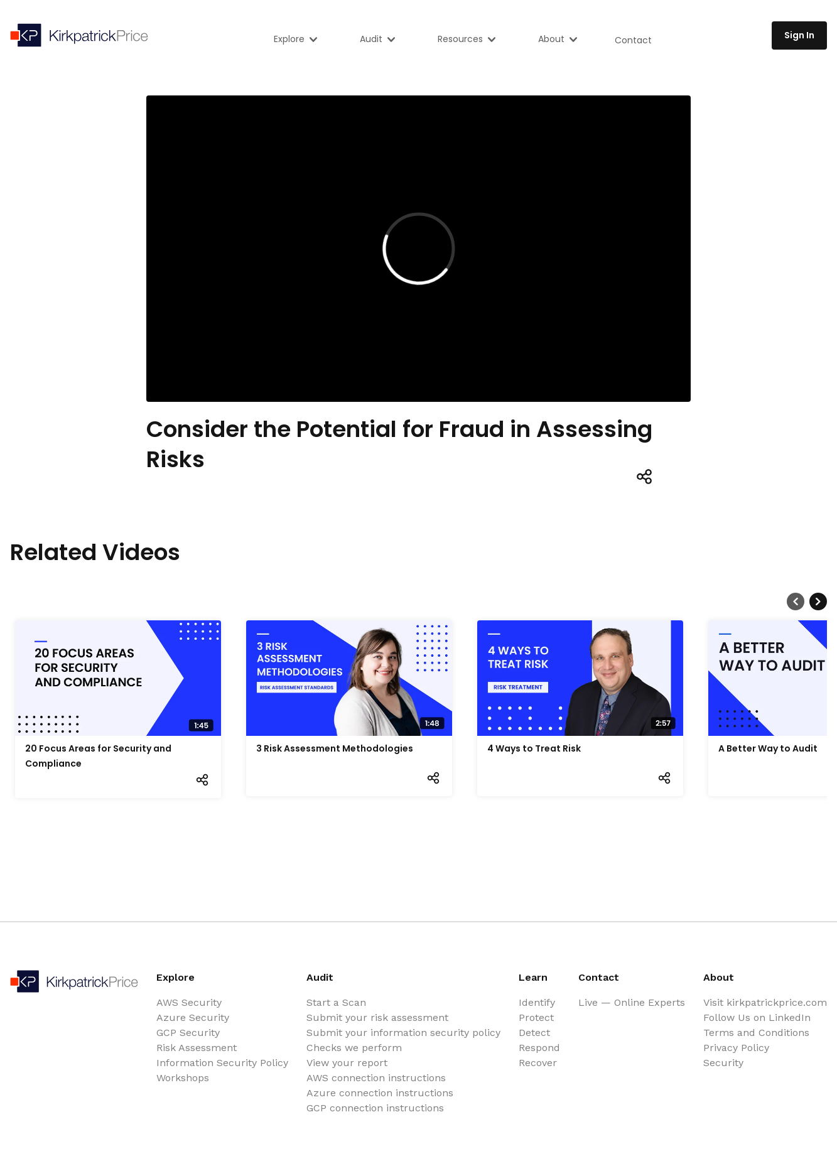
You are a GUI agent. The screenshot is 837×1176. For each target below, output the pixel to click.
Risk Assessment (196, 1048)
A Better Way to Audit (768, 748)
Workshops (182, 1078)
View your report (346, 1063)
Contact (633, 40)
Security (723, 1063)
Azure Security (192, 1017)
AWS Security (189, 1002)
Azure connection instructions (379, 1093)
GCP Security (188, 1032)
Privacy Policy (736, 1048)
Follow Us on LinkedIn (757, 1017)
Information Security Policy (222, 1063)
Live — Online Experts (631, 1002)
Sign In (799, 35)
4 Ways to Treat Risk (534, 748)
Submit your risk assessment (377, 1017)
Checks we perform (354, 1048)
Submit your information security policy (403, 1032)
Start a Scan (336, 1002)
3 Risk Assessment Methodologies (334, 748)
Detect (534, 1032)
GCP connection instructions (375, 1108)
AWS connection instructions (376, 1078)
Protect (536, 1017)
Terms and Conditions (756, 1032)
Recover (538, 1063)
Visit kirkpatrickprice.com (765, 1002)
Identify (537, 1002)
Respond (539, 1048)
